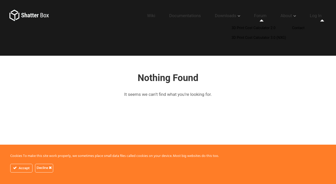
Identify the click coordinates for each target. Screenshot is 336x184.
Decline (44, 168)
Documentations (219, 15)
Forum (278, 15)
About (297, 15)
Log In (319, 15)
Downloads (251, 15)
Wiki (193, 15)
